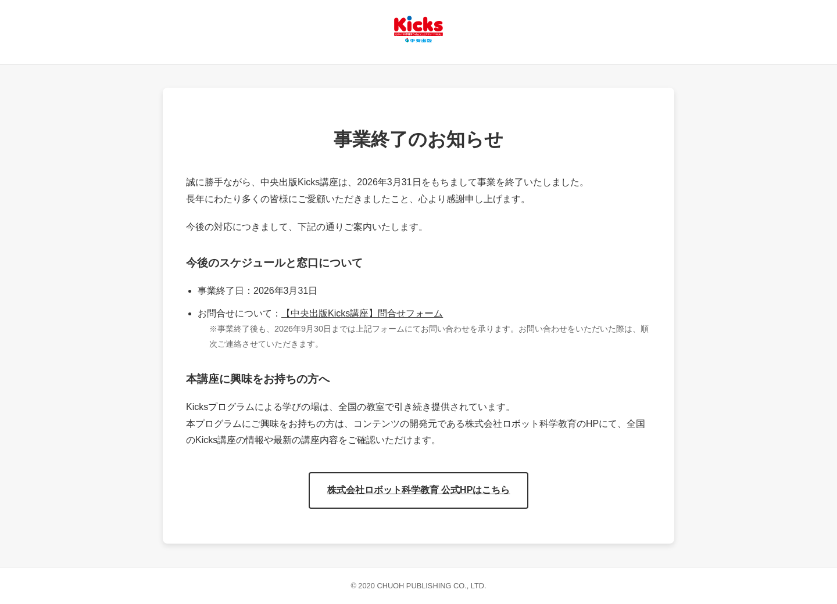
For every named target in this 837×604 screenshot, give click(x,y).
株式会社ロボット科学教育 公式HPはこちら (418, 490)
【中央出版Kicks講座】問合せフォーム (362, 313)
